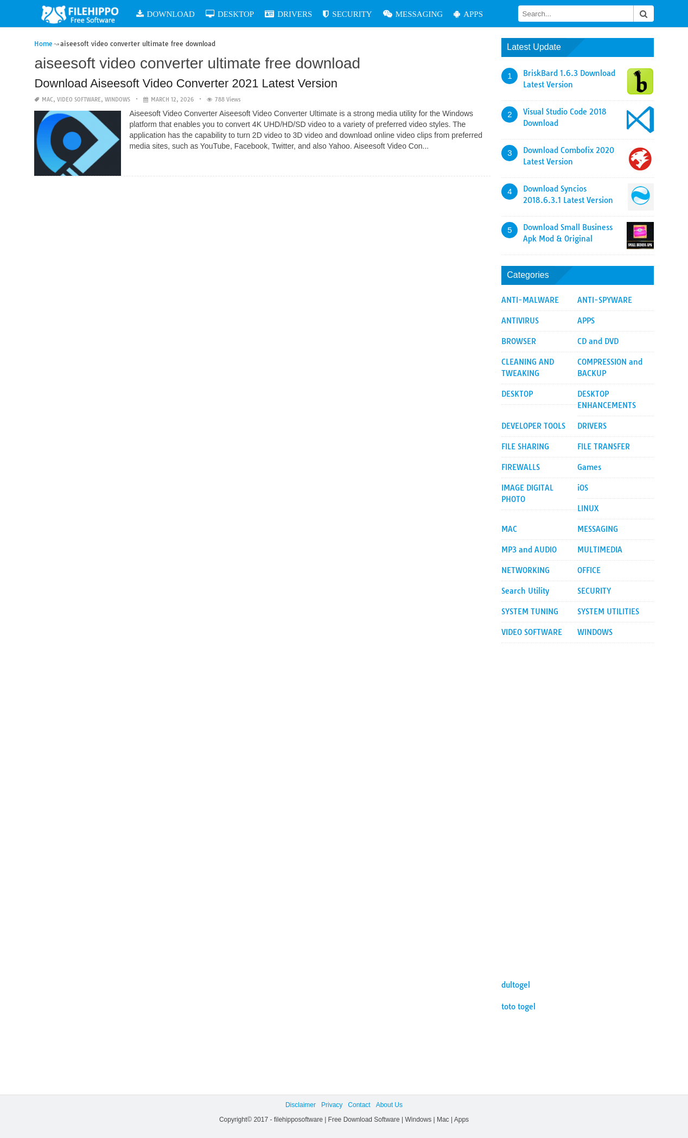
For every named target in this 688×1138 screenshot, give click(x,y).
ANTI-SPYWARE (604, 300)
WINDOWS (117, 99)
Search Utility (525, 591)
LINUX (588, 508)
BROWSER (518, 341)
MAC (47, 99)
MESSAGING (413, 14)
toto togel (518, 1007)
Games (589, 467)
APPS (468, 14)
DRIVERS (288, 14)
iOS (582, 488)
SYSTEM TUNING (529, 611)
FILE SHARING (525, 447)
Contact (359, 1105)
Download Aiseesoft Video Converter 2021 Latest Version (185, 83)
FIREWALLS (520, 467)
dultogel (515, 985)
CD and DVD (598, 341)
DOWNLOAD (165, 14)
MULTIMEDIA (599, 550)
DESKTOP (230, 14)
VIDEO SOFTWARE (79, 99)
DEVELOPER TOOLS (533, 426)
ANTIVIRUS (520, 321)
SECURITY (347, 14)
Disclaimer (300, 1105)
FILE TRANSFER (603, 447)
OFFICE (589, 570)
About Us (389, 1105)
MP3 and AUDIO (529, 550)
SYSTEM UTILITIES (608, 611)
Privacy (331, 1105)
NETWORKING (525, 570)
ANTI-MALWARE (530, 300)
